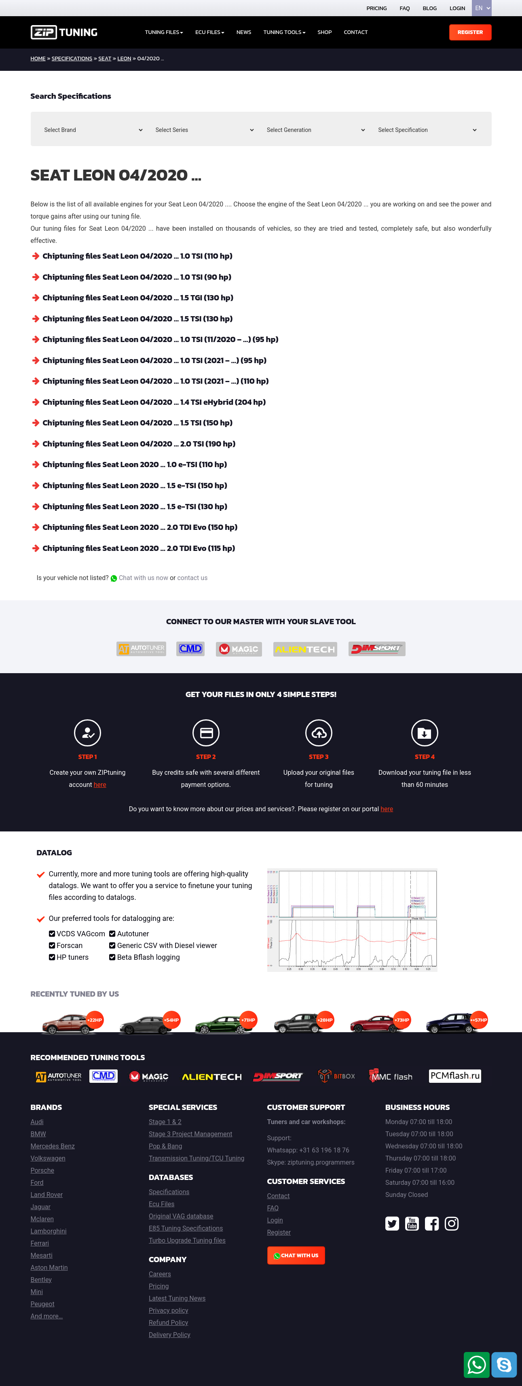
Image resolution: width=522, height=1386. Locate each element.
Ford (37, 1179)
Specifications (72, 58)
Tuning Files (164, 32)
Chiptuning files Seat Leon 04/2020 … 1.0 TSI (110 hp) (140, 256)
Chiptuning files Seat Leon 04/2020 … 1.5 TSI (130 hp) (140, 318)
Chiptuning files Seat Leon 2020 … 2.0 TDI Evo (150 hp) (142, 524)
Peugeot (43, 1301)
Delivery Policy (169, 1331)
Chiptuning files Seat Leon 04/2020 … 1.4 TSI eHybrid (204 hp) (157, 400)
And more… (47, 1313)
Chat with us (296, 1252)
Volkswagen (48, 1155)
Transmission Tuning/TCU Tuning (197, 1155)
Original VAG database (181, 1213)
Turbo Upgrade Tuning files (187, 1237)
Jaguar (41, 1203)
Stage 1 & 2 (165, 1118)
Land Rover (47, 1191)
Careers (160, 1271)
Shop (325, 32)
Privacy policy (168, 1307)
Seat (104, 58)
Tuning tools (285, 32)
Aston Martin (49, 1264)
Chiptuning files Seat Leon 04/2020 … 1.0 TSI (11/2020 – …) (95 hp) (163, 338)
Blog (430, 8)
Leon (124, 58)
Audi (37, 1118)
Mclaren (42, 1216)
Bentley (41, 1276)
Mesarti (42, 1252)
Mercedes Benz (53, 1143)
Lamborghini (49, 1228)
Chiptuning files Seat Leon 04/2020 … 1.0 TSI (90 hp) (139, 276)
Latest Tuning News (177, 1295)
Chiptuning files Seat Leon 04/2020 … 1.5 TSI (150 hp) (140, 421)
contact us (192, 574)
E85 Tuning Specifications (186, 1225)
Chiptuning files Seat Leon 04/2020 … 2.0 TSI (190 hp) (141, 442)
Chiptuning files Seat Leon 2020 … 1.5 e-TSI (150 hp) (137, 483)
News (244, 32)
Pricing (377, 8)
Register (470, 32)
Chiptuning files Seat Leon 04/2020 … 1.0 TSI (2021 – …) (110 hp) (158, 380)
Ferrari (40, 1240)
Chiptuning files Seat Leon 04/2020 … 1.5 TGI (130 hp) (140, 297)
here (100, 781)
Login (457, 8)
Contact (356, 32)
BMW (38, 1131)
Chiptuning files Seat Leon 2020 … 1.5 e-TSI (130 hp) (137, 503)
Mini (37, 1288)
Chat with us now (139, 574)
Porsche (42, 1167)
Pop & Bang (165, 1143)
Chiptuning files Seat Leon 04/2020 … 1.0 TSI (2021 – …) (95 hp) (157, 359)
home (38, 58)
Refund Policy (168, 1319)
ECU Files (209, 32)
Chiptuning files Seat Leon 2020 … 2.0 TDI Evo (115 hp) (141, 545)
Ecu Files (161, 1201)
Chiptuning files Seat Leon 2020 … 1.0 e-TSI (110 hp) (137, 462)
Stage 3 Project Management (190, 1131)
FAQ (405, 8)
